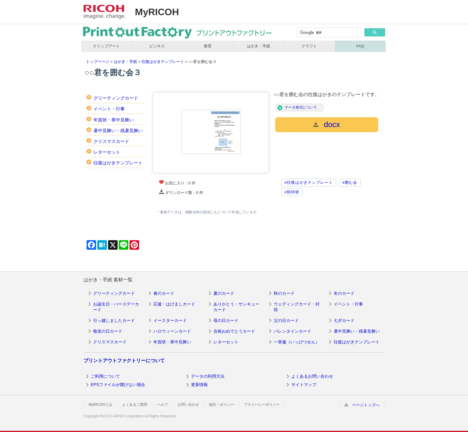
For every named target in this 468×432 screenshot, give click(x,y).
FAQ (360, 46)
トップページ (97, 61)
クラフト (309, 46)
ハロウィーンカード (172, 331)
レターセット (106, 152)
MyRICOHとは (100, 404)
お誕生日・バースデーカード (116, 307)
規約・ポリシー (221, 404)
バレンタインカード (292, 331)
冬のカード (344, 293)
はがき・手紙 (258, 46)
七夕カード (344, 320)
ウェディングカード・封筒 (297, 307)
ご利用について (105, 376)
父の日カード (286, 320)
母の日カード (225, 320)
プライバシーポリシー (262, 404)
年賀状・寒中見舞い (113, 119)
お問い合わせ (188, 404)
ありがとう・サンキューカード (236, 307)
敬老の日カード (107, 331)
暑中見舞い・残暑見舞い (118, 130)
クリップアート (106, 46)
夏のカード (223, 293)
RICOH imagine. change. (104, 12)
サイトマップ (303, 384)
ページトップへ (365, 405)
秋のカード (284, 293)
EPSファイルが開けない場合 (118, 384)
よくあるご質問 (134, 404)
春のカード (163, 293)
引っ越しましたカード (114, 320)
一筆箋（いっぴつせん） (297, 342)
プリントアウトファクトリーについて (124, 360)
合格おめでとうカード (234, 331)
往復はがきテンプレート (162, 61)
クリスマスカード (111, 141)
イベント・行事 (109, 108)
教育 (208, 46)
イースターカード (170, 320)
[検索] (328, 33)
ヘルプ (162, 404)
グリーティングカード (115, 98)
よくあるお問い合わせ (312, 376)
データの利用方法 (207, 376)
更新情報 (199, 384)
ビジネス (157, 46)
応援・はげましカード (174, 304)
